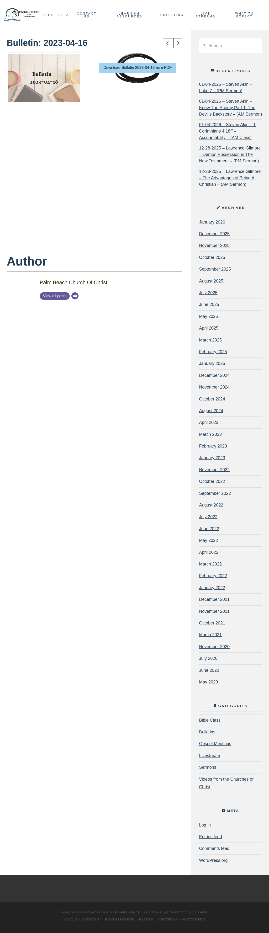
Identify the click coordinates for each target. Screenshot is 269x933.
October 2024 (212, 399)
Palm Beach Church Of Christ (73, 282)
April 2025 (208, 328)
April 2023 (208, 422)
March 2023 (210, 434)
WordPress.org (213, 860)
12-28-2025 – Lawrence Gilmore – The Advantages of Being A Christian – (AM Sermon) (230, 178)
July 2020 (208, 658)
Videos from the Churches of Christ (226, 783)
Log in (205, 825)
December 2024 (214, 375)
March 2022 (210, 564)
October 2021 (212, 623)
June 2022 (209, 528)
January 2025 (212, 363)
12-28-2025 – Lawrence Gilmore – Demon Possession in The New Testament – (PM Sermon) (230, 154)
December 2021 (214, 599)
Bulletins (207, 732)
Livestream (209, 755)
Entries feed (210, 836)
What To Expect (193, 919)
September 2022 (215, 493)
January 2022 (212, 587)
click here (199, 912)
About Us (70, 919)
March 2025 (210, 340)
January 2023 (212, 457)
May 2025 (208, 316)
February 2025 (213, 351)
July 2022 (208, 516)
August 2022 (211, 505)
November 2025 (214, 245)
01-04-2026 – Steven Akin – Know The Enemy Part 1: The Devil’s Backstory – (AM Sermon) (230, 108)
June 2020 (209, 670)
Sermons (207, 767)
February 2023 (213, 446)
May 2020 (208, 682)
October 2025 (212, 257)
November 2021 (214, 611)
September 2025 (215, 269)
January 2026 (212, 222)
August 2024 (211, 410)
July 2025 (208, 292)
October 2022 (212, 481)
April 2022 (208, 552)
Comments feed (214, 848)
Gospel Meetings (215, 743)
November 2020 (214, 646)
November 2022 (214, 469)
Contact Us (90, 919)
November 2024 (214, 387)
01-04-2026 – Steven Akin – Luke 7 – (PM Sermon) (225, 87)
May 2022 (208, 540)
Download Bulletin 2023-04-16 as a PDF (137, 67)
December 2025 (214, 233)
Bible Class (210, 720)
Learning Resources (119, 919)
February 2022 (213, 575)
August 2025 (211, 281)
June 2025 (209, 304)
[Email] (75, 295)
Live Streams (167, 919)
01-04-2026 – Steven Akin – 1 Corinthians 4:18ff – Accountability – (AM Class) (227, 131)
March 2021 (210, 634)
